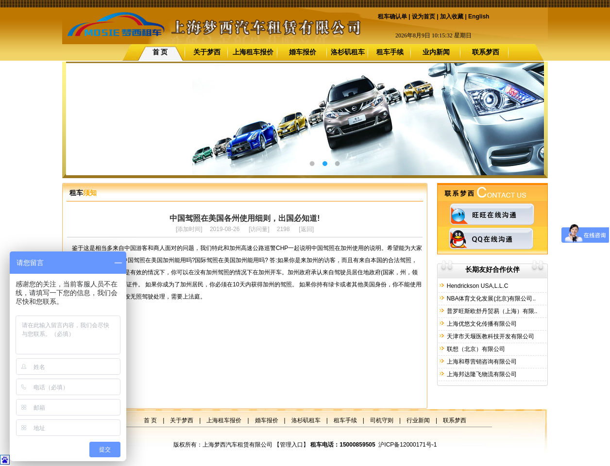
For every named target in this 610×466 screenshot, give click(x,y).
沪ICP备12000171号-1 (407, 444)
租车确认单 (392, 16)
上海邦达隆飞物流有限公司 (480, 374)
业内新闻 (436, 52)
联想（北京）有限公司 (475, 349)
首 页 (160, 52)
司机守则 (381, 420)
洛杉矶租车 (348, 52)
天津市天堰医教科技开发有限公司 (489, 336)
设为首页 (423, 16)
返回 (306, 229)
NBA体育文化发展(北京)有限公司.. (490, 298)
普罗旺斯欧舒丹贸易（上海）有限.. (491, 311)
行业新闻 (418, 420)
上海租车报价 (253, 52)
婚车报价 (302, 52)
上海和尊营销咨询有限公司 (480, 361)
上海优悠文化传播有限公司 (480, 323)
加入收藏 (451, 16)
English (478, 16)
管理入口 (291, 444)
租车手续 (390, 52)
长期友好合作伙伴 (492, 269)
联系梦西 (485, 52)
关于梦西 (206, 52)
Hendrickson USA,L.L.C (476, 286)
